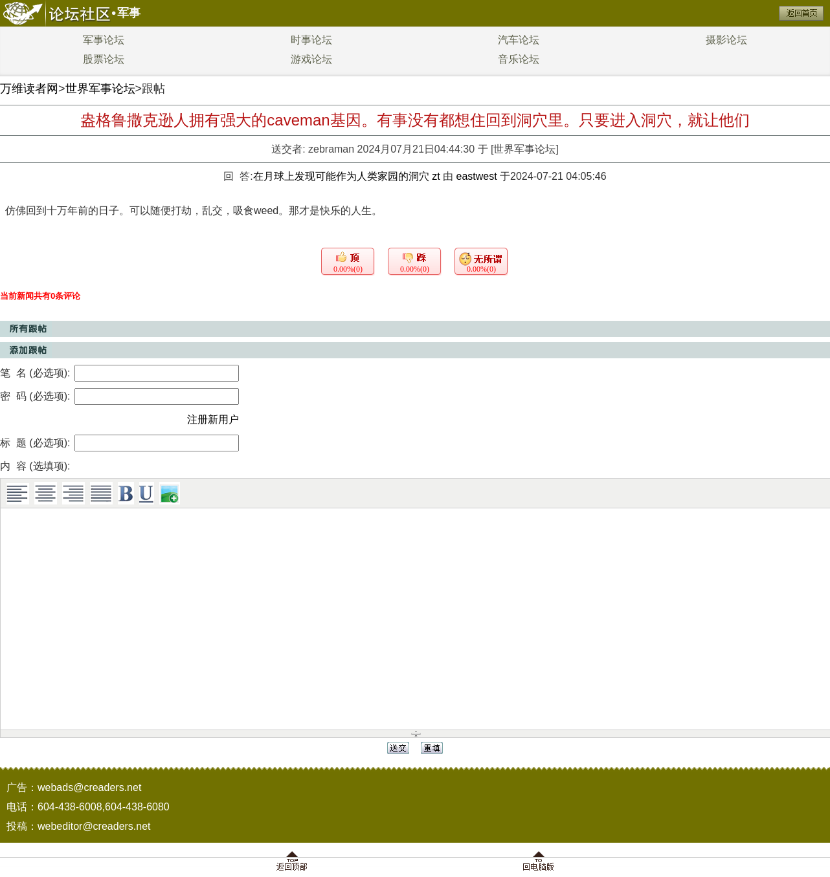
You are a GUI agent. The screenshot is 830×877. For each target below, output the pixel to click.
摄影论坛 (726, 39)
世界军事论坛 (100, 88)
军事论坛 (103, 39)
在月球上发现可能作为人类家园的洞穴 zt (348, 176)
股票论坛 (103, 59)
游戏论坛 (311, 59)
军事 (128, 12)
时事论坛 (311, 39)
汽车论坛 (518, 39)
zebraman (331, 149)
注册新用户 (213, 419)
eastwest (476, 176)
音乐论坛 (518, 59)
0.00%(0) (348, 269)
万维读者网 (29, 88)
